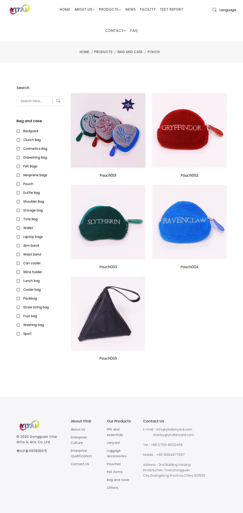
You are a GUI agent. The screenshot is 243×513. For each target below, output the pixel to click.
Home (84, 51)
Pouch (154, 51)
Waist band (32, 254)
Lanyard (113, 442)
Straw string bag (36, 307)
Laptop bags (33, 236)
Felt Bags (30, 166)
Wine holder (32, 272)
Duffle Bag (31, 192)
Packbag (30, 298)
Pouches (114, 464)
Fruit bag (30, 316)
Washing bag (33, 325)
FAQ (133, 30)
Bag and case (130, 51)
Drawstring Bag (35, 157)
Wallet (28, 228)
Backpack (30, 131)
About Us (78, 429)
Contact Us (80, 464)
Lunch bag (31, 281)
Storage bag (33, 210)
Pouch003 (107, 267)
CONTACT (115, 30)
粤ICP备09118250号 (32, 451)
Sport (27, 333)
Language (227, 9)
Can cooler (32, 263)
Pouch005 (107, 358)
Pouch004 (189, 267)
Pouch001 (108, 175)
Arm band (31, 245)
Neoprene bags (35, 175)
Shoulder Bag (33, 201)
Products (103, 51)
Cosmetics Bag (35, 148)
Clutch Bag (32, 140)
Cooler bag (32, 289)
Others (112, 487)
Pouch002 (189, 175)
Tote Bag (30, 219)
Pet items (115, 472)
